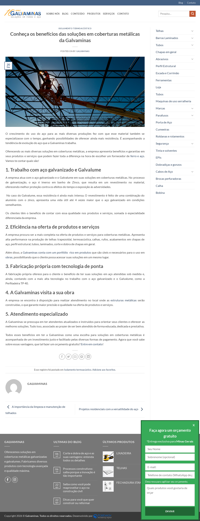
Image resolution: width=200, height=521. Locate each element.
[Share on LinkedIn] (88, 357)
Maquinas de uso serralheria (173, 101)
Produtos (93, 13)
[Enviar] (192, 14)
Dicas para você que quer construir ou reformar (78, 501)
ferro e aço (137, 156)
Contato (191, 2)
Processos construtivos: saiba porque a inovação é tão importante (79, 472)
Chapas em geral (166, 52)
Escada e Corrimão (167, 73)
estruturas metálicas (124, 300)
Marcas (160, 108)
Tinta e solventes (166, 150)
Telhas (160, 30)
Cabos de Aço (164, 171)
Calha (159, 185)
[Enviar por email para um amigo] (75, 357)
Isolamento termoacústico (74, 28)
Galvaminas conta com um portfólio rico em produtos (57, 252)
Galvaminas (83, 51)
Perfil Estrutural (166, 66)
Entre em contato (92, 344)
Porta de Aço (164, 122)
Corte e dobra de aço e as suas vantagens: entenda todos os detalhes (78, 456)
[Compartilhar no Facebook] (62, 357)
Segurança (162, 143)
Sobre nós (53, 13)
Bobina (160, 192)
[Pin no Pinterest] (82, 357)
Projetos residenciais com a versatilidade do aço (112, 409)
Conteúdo (78, 13)
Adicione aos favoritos (103, 369)
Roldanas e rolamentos (170, 136)
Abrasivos (162, 59)
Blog (181, 2)
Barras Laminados (167, 38)
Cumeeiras (162, 129)
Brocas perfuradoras (168, 178)
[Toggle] (192, 31)
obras (9, 257)
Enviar (174, 511)
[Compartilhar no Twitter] (69, 357)
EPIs (158, 157)
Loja (158, 87)
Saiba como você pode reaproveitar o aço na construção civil (77, 487)
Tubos (159, 45)
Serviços (109, 13)
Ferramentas (164, 80)
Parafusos (162, 115)
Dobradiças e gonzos (169, 164)
